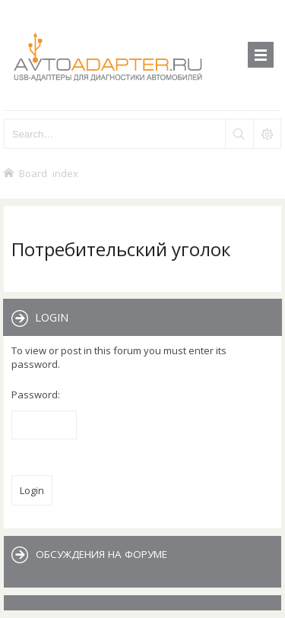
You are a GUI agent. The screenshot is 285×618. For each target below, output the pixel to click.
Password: (35, 394)
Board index (48, 173)
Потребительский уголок (120, 248)
